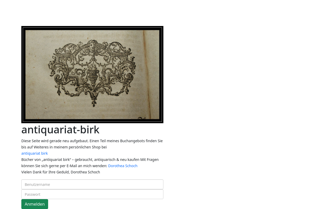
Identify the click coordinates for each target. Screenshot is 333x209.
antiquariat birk (34, 153)
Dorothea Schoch (123, 165)
